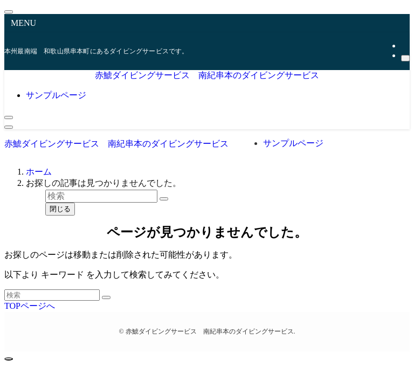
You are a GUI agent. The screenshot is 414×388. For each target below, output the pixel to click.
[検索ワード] (52, 295)
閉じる (60, 209)
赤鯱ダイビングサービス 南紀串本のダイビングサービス (207, 75)
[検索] (405, 58)
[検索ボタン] (8, 117)
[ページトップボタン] (8, 359)
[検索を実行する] (106, 297)
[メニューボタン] (8, 127)
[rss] (404, 45)
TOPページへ (29, 305)
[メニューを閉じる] (8, 11)
